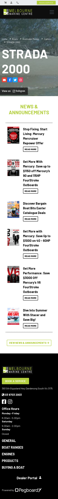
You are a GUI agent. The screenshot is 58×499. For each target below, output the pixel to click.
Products (10, 461)
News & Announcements (29, 109)
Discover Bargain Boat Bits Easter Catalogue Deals (34, 208)
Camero (47, 39)
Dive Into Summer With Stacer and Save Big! (35, 314)
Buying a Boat (13, 467)
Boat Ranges (12, 447)
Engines (8, 454)
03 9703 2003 (12, 394)
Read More (31, 149)
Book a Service (15, 381)
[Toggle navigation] (52, 12)
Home (4, 39)
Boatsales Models (31, 39)
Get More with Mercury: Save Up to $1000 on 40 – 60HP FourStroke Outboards (37, 240)
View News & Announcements (29, 342)
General (9, 441)
